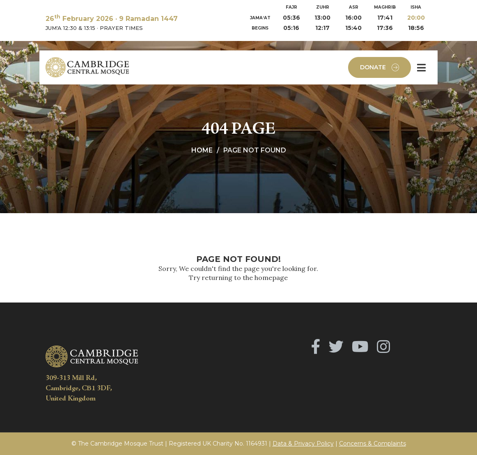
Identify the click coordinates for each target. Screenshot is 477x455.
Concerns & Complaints (372, 443)
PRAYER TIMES (121, 28)
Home (202, 150)
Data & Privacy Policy (303, 443)
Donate (379, 67)
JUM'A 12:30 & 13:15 (70, 28)
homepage (271, 277)
